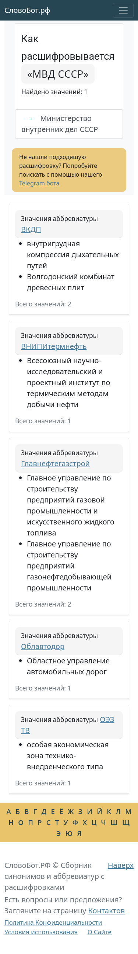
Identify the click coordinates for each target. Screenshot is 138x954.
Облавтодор (42, 646)
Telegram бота (39, 183)
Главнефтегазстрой (55, 463)
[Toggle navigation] (123, 10)
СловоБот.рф (27, 10)
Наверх (121, 865)
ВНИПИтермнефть (53, 346)
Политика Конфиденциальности (53, 922)
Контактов (106, 911)
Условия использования (41, 932)
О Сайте (100, 932)
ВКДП (31, 229)
